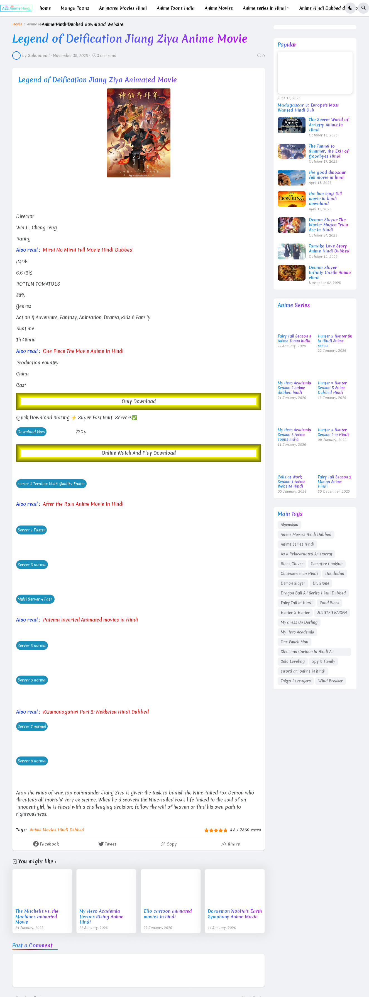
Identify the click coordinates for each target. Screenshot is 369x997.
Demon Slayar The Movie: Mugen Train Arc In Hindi (328, 225)
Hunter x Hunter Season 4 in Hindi (333, 432)
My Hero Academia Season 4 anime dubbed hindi (294, 388)
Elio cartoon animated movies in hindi (168, 912)
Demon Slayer (293, 583)
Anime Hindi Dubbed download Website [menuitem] (82, 24)
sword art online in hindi (303, 671)
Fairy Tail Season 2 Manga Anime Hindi (334, 482)
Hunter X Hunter (295, 612)
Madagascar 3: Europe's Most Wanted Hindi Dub (308, 108)
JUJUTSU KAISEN (332, 612)
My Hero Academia (297, 632)
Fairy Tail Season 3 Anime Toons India (294, 338)
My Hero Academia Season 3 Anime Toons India (294, 435)
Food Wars (329, 602)
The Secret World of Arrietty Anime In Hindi (329, 125)
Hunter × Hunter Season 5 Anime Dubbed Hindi (332, 388)
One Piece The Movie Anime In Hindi (81, 351)
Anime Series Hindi (297, 544)
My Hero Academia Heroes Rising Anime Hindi (101, 915)
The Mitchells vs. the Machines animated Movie (36, 915)
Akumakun (289, 524)
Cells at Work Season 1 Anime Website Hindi (291, 482)
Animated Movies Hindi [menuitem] (123, 8)
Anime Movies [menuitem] (219, 8)
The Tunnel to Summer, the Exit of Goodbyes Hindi (329, 151)
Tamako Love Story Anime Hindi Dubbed (329, 249)
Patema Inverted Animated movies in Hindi (89, 619)
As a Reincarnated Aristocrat (306, 554)
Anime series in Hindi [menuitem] (264, 8)
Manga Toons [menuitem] (75, 8)
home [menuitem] (45, 8)
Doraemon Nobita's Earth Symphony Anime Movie (235, 912)
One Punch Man (294, 641)
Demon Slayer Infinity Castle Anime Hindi (330, 272)
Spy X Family (323, 661)
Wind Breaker (330, 680)
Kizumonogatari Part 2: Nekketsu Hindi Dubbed (94, 711)
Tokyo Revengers (296, 680)
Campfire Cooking (327, 563)
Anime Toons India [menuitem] (176, 8)
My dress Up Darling (299, 622)
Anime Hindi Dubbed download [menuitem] (331, 8)
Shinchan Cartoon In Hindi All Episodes (307, 652)
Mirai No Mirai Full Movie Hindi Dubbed (85, 250)
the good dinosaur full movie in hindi (327, 175)
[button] (350, 8)
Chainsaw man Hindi (299, 573)
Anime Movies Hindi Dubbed (57, 829)
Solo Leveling (293, 661)
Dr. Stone (321, 583)
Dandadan (334, 573)
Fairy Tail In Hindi (296, 602)
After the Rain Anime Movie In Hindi (81, 503)
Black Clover (292, 563)
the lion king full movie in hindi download (325, 198)
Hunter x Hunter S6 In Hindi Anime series (335, 341)
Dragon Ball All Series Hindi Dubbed (313, 593)
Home (17, 24)
